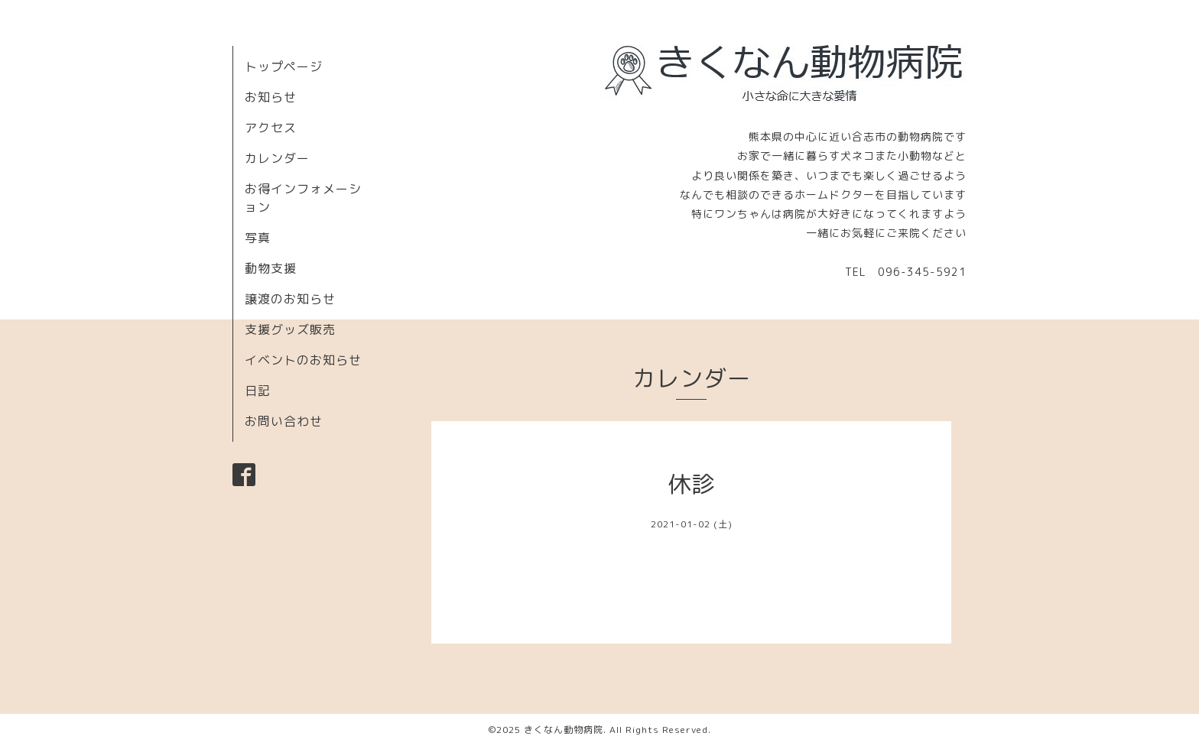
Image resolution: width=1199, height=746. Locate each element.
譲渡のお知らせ (290, 298)
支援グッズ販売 (290, 329)
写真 (258, 237)
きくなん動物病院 (563, 729)
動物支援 (271, 268)
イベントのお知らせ (303, 360)
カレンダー (277, 158)
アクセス (271, 127)
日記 (258, 390)
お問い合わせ (284, 421)
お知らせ (271, 97)
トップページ (284, 66)
